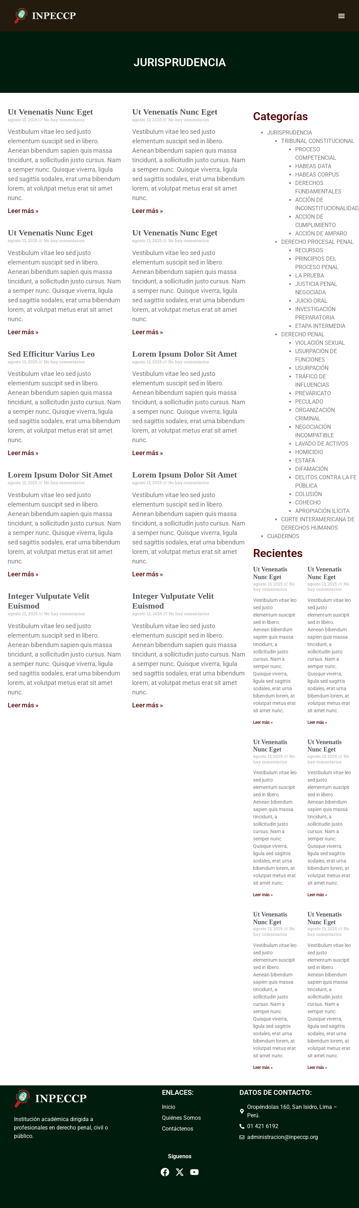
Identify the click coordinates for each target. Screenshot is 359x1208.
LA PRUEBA (309, 275)
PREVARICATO (313, 393)
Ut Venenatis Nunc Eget (50, 111)
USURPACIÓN (311, 368)
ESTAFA (305, 460)
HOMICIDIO (309, 452)
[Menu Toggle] (341, 15)
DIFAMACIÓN (311, 469)
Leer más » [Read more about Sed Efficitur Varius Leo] (23, 453)
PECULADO (309, 401)
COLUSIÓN (308, 494)
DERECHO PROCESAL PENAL (317, 242)
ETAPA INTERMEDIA (320, 326)
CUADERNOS (283, 536)
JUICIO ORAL (311, 300)
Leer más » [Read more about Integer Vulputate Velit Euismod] (23, 705)
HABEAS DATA (313, 166)
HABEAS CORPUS (317, 174)
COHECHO (308, 502)
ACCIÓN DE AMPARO (321, 233)
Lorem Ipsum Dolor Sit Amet (184, 353)
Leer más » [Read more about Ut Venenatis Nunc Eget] (23, 210)
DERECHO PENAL (303, 334)
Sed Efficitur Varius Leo (51, 353)
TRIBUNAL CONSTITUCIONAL (317, 141)
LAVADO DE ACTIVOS (321, 443)
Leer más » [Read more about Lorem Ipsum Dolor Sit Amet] (147, 453)
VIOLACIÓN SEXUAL (320, 342)
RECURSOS (309, 250)
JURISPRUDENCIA (289, 132)
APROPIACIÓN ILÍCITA (322, 511)
